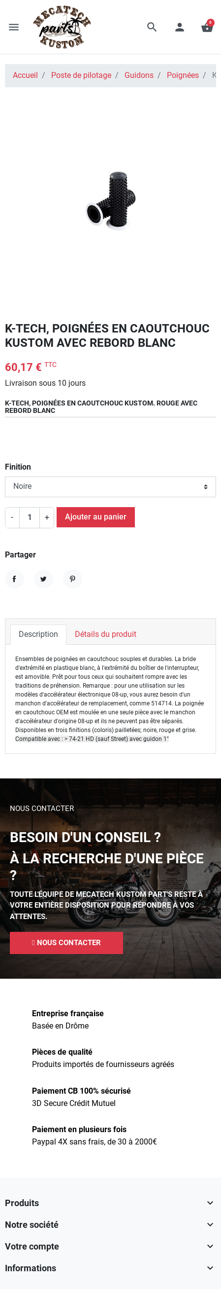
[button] (152, 27)
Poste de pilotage (81, 75)
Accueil (25, 75)
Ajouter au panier (95, 517)
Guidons (139, 75)
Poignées (183, 75)
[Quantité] (29, 518)
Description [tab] (38, 634)
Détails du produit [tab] (105, 634)
